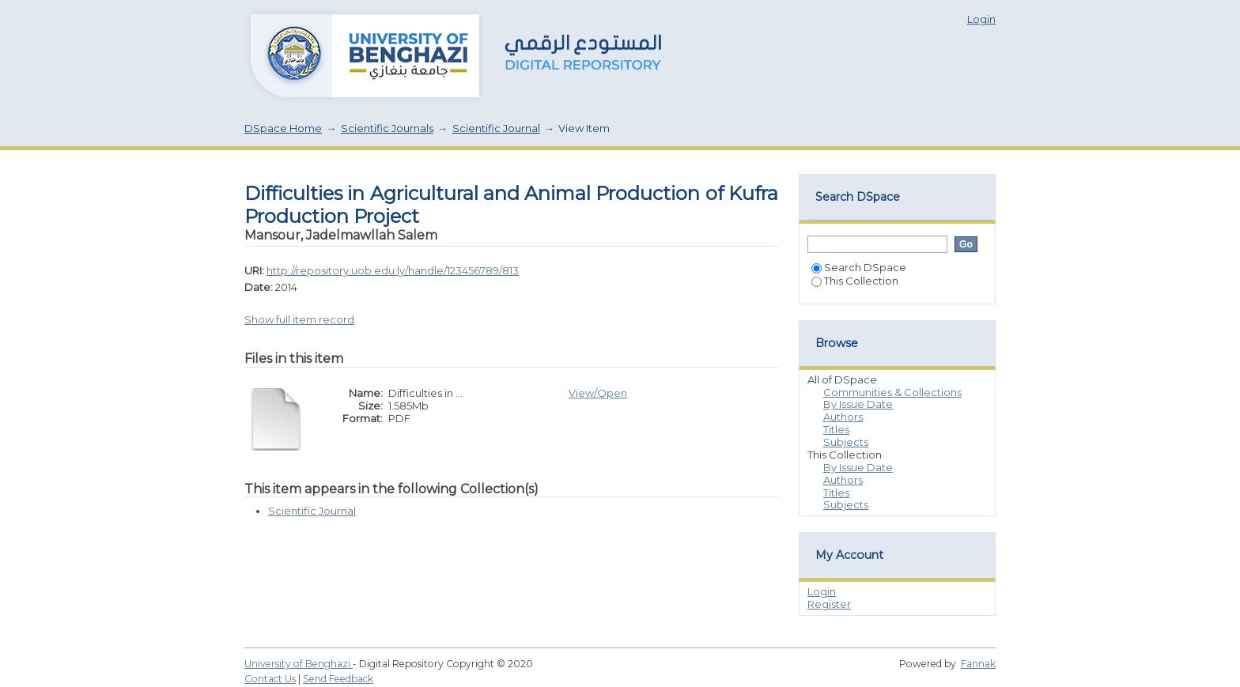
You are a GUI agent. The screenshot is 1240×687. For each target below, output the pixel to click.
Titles (836, 429)
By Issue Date (858, 404)
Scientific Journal (496, 128)
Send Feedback (338, 679)
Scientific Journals (387, 128)
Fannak (978, 664)
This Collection (854, 280)
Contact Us (270, 679)
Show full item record (299, 319)
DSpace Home (283, 128)
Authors (843, 416)
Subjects (845, 442)
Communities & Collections (892, 392)
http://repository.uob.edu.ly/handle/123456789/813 (393, 270)
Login (981, 19)
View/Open (598, 393)
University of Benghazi (298, 664)
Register (829, 604)
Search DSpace (858, 267)
